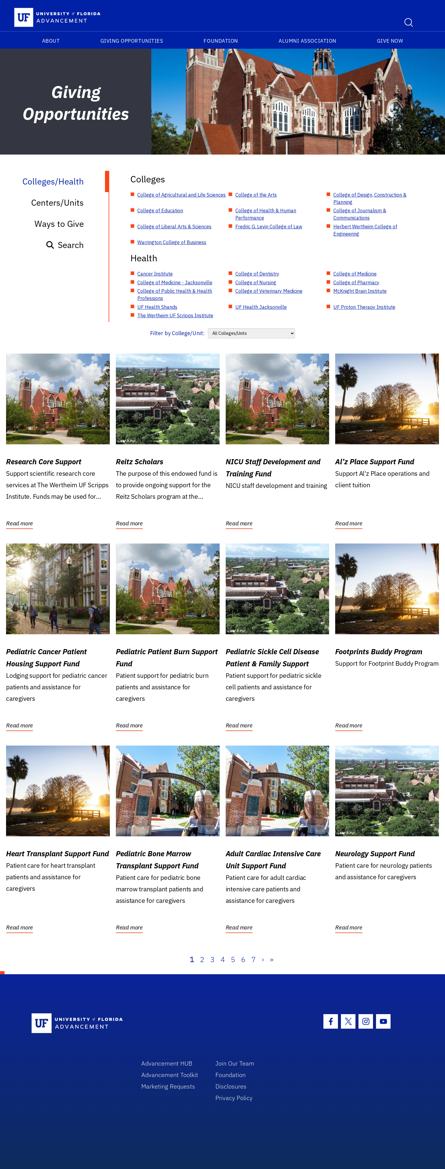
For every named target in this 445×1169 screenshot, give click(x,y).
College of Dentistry (257, 274)
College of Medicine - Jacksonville (174, 282)
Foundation (221, 41)
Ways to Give (59, 223)
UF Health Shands (157, 307)
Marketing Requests (168, 1086)
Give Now (390, 41)
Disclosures (231, 1086)
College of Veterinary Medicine (269, 291)
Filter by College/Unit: (177, 333)
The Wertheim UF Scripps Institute (175, 315)
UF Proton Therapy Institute (364, 307)
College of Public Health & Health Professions (174, 294)
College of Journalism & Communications (359, 214)
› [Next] (263, 959)
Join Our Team (234, 1063)
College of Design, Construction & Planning (370, 198)
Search (64, 244)
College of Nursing (255, 282)
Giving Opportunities (131, 41)
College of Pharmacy (356, 282)
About (51, 41)
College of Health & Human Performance (265, 214)
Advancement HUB (166, 1063)
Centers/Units (57, 202)
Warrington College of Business (171, 242)
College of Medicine (355, 274)
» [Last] (271, 959)
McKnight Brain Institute (360, 291)
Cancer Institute (155, 274)
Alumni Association (307, 41)
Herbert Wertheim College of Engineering (365, 230)
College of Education (160, 210)
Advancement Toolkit (169, 1075)
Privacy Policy (234, 1098)
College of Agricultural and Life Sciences (181, 195)
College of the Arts (256, 195)
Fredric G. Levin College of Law (268, 227)
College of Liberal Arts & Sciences (174, 227)
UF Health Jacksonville (261, 307)
